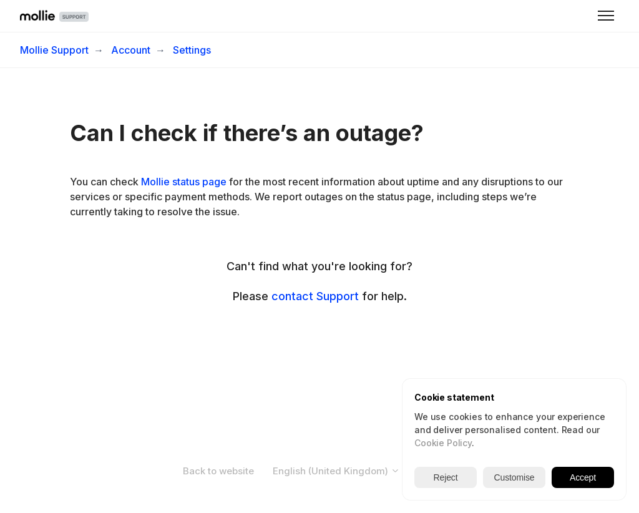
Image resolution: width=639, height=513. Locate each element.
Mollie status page (184, 181)
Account (130, 50)
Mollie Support (54, 50)
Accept (583, 477)
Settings (192, 50)
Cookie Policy (443, 442)
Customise (514, 477)
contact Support (315, 296)
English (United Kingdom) (336, 471)
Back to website (218, 471)
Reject (446, 477)
